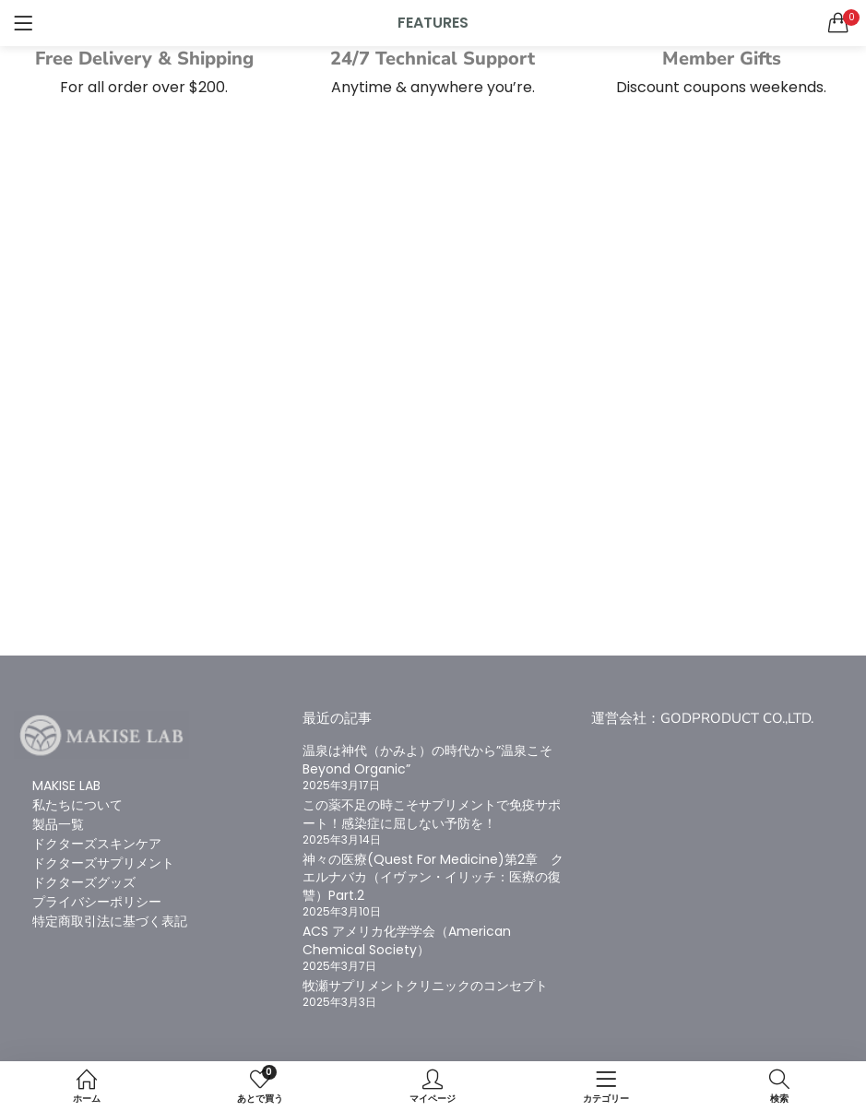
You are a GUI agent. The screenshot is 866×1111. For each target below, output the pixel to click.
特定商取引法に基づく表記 (109, 921)
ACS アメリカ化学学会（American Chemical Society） (407, 940)
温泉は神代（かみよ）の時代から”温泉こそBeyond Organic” (427, 759)
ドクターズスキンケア (96, 843)
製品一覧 (58, 824)
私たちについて (77, 805)
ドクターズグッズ (84, 882)
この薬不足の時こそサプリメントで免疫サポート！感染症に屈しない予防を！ (432, 814)
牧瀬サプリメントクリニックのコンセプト (425, 985)
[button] (838, 23)
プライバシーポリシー (96, 901)
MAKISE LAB (66, 785)
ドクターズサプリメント (103, 863)
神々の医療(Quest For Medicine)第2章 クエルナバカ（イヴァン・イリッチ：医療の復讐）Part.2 (433, 877)
